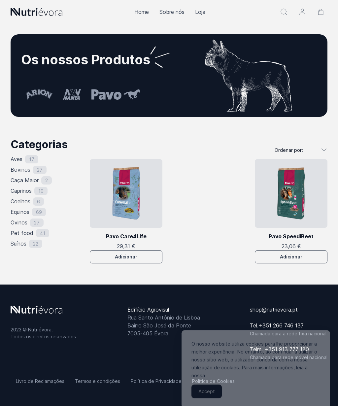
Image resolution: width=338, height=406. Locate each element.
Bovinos (20, 169)
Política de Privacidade (156, 381)
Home (141, 12)
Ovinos (19, 222)
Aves (16, 159)
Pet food (22, 233)
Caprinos (21, 190)
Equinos (20, 212)
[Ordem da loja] (298, 150)
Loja (200, 12)
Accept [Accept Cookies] (206, 396)
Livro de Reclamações (40, 381)
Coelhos (20, 201)
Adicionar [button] (126, 256)
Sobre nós (172, 12)
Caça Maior (25, 180)
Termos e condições (97, 381)
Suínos (18, 243)
